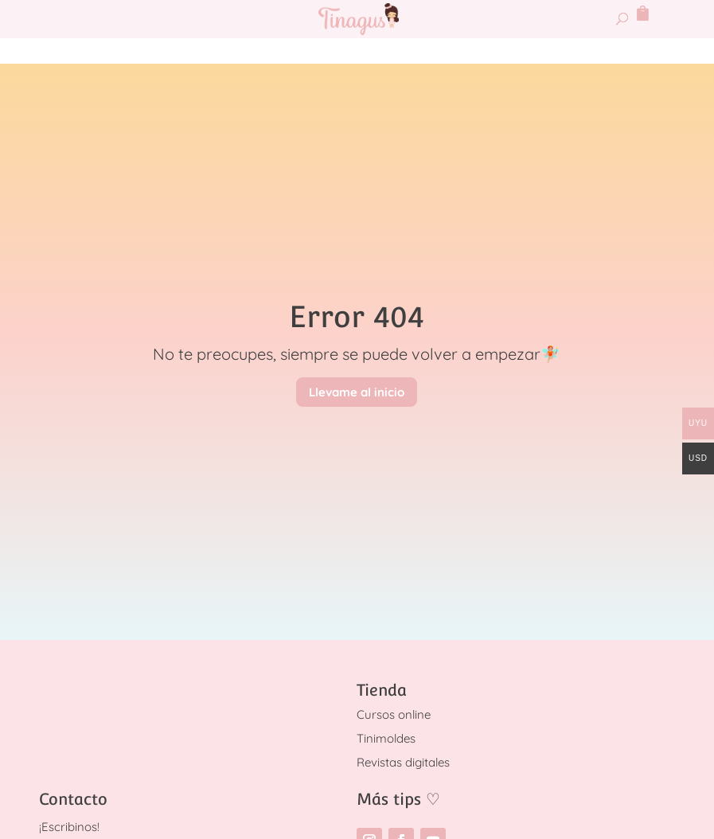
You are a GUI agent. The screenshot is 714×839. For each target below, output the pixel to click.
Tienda (382, 690)
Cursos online (394, 714)
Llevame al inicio (356, 392)
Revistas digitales (403, 762)
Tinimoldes (386, 738)
